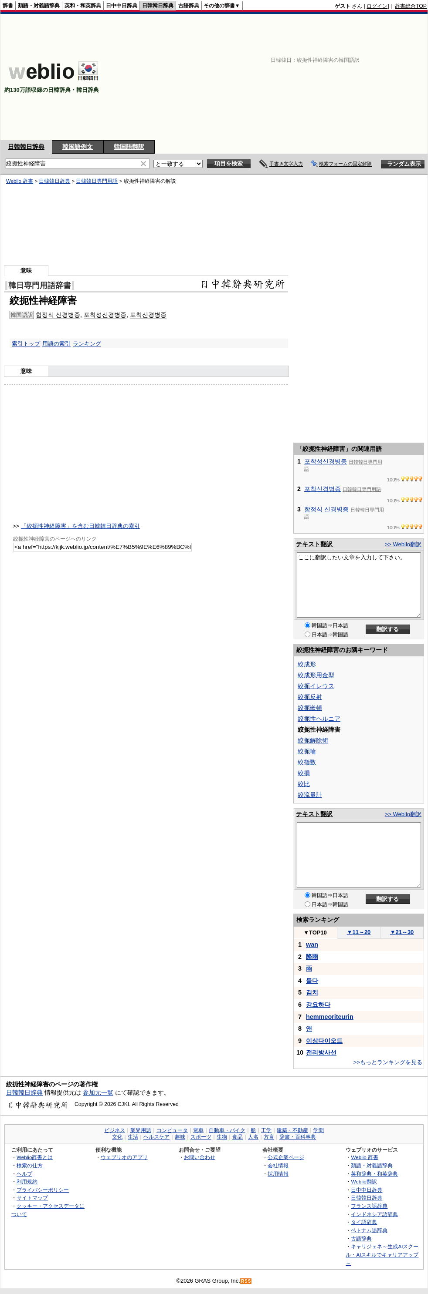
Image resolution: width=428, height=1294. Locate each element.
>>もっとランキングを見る (387, 1062)
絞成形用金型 (316, 675)
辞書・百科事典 (297, 1136)
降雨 (312, 956)
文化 (117, 1136)
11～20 (359, 932)
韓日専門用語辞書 (39, 285)
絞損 (304, 773)
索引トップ (26, 343)
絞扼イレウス (316, 685)
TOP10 (315, 932)
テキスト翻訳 (314, 544)
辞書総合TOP (411, 6)
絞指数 (307, 762)
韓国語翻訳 (129, 146)
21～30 (402, 932)
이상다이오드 (324, 1040)
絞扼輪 (307, 751)
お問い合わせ (199, 1157)
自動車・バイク (227, 1130)
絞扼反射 (310, 696)
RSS (246, 1281)
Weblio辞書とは (35, 1157)
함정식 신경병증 (58, 314)
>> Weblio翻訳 (403, 544)
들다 (312, 980)
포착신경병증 (148, 314)
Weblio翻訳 (364, 1181)
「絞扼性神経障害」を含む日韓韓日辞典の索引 (80, 526)
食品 (237, 1136)
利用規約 (27, 1181)
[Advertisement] (307, 77)
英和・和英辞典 (83, 5)
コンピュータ (172, 1130)
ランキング (87, 343)
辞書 (8, 5)
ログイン (377, 6)
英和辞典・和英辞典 (374, 1173)
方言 (269, 1136)
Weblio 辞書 (19, 181)
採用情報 (278, 1173)
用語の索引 (56, 343)
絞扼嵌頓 (310, 707)
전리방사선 (321, 1052)
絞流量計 (310, 794)
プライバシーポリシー (43, 1190)
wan (312, 944)
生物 (222, 1136)
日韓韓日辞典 (157, 5)
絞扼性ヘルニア (319, 718)
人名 (253, 1136)
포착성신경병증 (105, 314)
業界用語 (140, 1130)
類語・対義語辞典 (39, 5)
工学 (266, 1130)
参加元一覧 (98, 1092)
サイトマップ (32, 1197)
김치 (312, 992)
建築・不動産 (292, 1130)
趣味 (180, 1136)
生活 (133, 1136)
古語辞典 (188, 5)
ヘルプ (24, 1173)
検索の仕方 (30, 1165)
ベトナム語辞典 (369, 1230)
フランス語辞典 (369, 1206)
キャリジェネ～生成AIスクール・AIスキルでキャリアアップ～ (382, 1254)
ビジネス (114, 1130)
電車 (198, 1130)
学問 (318, 1130)
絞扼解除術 (313, 740)
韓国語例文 (77, 146)
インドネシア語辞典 (374, 1214)
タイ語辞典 (364, 1222)
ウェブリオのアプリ (124, 1157)
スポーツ (200, 1136)
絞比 (304, 783)
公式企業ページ (286, 1157)
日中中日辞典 (121, 5)
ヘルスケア (156, 1136)
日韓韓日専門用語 (97, 181)
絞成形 (307, 664)
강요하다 (318, 1004)
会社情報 (278, 1165)
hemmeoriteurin (329, 1016)
